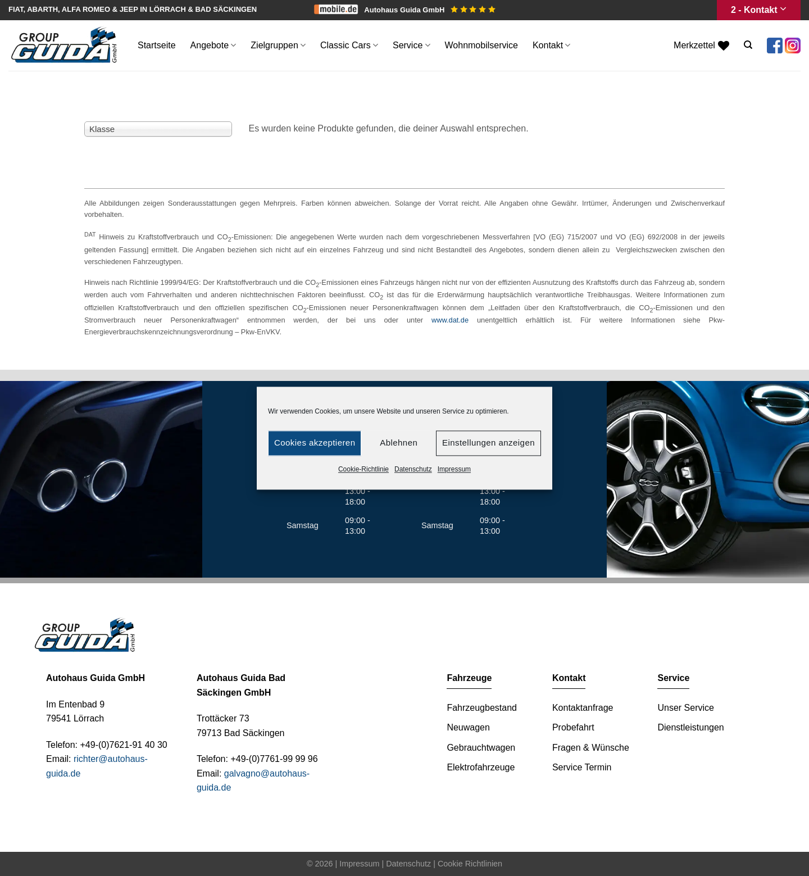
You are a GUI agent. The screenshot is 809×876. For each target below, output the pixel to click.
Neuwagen (468, 727)
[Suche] (748, 45)
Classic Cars (349, 45)
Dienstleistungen (690, 727)
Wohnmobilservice (481, 45)
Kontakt (551, 45)
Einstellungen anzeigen (488, 442)
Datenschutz (413, 469)
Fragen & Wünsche (590, 747)
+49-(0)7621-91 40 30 (123, 745)
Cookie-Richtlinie (363, 469)
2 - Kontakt (759, 10)
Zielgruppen (278, 45)
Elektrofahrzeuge (481, 767)
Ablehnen (398, 442)
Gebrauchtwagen (481, 747)
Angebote (213, 45)
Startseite (157, 45)
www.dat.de (450, 320)
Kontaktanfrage (582, 707)
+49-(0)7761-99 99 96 (273, 759)
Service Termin (582, 767)
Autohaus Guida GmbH (429, 10)
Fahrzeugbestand (482, 707)
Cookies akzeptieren (314, 442)
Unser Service (685, 707)
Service (411, 45)
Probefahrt (573, 727)
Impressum (454, 469)
